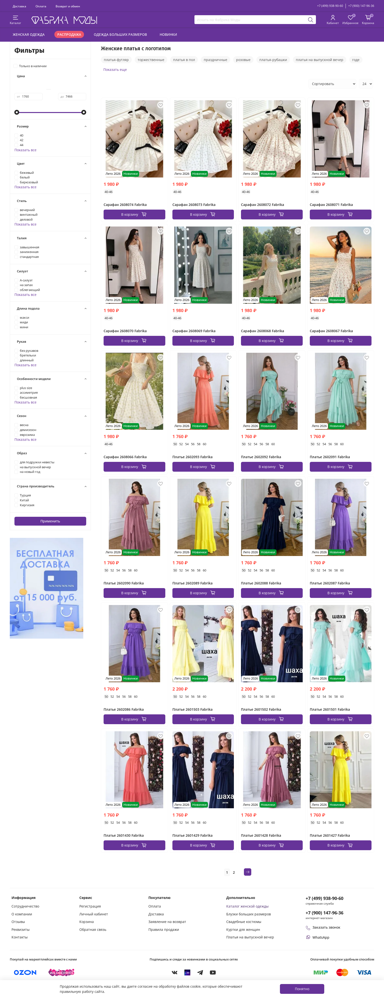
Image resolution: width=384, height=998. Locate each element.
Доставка (19, 6)
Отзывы (18, 921)
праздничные (215, 59)
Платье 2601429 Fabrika (192, 835)
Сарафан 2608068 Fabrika (262, 330)
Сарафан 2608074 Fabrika (125, 204)
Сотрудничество (25, 906)
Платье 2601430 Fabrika (124, 835)
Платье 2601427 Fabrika (330, 835)
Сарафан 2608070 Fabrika (125, 330)
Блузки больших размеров (248, 914)
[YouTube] (213, 972)
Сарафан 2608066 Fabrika (125, 457)
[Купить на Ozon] (25, 972)
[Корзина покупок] (368, 20)
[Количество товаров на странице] (366, 84)
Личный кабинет (93, 914)
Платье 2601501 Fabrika (330, 709)
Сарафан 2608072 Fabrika (262, 204)
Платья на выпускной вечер (250, 937)
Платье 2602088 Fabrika (261, 583)
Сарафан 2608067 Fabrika (331, 330)
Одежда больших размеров (120, 34)
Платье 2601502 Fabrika (261, 709)
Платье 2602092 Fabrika (261, 457)
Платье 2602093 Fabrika (192, 457)
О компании (22, 914)
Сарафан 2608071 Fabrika (331, 204)
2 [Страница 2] (234, 872)
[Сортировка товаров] (332, 84)
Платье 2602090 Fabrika (124, 583)
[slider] (17, 112)
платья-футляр (116, 59)
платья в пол (184, 59)
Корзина (86, 921)
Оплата (41, 6)
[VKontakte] (175, 972)
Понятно (302, 988)
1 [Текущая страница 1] (227, 872)
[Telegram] (200, 972)
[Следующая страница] (247, 872)
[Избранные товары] (350, 20)
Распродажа (69, 34)
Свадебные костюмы (243, 921)
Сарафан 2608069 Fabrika (194, 330)
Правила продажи (163, 929)
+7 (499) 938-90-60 (330, 6)
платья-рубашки (273, 59)
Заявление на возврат (167, 921)
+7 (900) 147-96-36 (361, 6)
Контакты (20, 937)
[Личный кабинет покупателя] (333, 20)
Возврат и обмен (68, 6)
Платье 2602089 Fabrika (192, 583)
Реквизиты (21, 929)
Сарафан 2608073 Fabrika (194, 204)
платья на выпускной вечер (319, 59)
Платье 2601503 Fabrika (192, 709)
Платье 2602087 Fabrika (330, 583)
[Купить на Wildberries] (61, 972)
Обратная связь (92, 929)
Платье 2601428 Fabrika (261, 835)
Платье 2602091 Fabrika (330, 457)
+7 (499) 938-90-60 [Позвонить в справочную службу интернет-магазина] (324, 898)
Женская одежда (29, 34)
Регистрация (90, 906)
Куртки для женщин (243, 929)
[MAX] (187, 972)
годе (356, 59)
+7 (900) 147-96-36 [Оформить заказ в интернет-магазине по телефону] (324, 913)
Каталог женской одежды (247, 906)
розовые (243, 59)
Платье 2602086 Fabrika (124, 709)
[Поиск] (310, 20)
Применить (50, 521)
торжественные (151, 59)
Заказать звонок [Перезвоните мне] (323, 927)
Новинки (168, 34)
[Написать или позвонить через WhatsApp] (317, 937)
